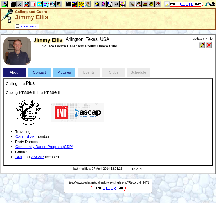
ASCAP (37, 157)
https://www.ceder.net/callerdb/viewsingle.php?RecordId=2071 (108, 182)
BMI (18, 157)
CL (24, 136)
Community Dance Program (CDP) (44, 147)
